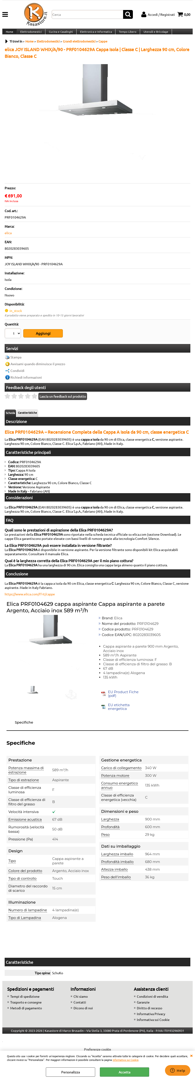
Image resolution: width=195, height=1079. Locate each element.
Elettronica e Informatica (95, 34)
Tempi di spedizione (25, 999)
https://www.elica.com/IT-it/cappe (30, 597)
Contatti (80, 1005)
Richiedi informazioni (26, 380)
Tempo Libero (126, 34)
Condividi (17, 373)
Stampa (15, 360)
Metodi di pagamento (26, 1010)
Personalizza (70, 1072)
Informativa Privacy (151, 1016)
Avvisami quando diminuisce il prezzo (37, 366)
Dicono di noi (83, 1010)
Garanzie (143, 1005)
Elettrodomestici (30, 34)
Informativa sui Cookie (125, 1060)
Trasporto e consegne (26, 1005)
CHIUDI (191, 1055)
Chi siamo (81, 999)
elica (8, 238)
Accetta (124, 1072)
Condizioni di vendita (152, 999)
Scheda (10, 415)
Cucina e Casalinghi (60, 34)
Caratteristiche (27, 415)
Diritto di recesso (149, 1010)
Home (9, 34)
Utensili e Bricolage (153, 34)
